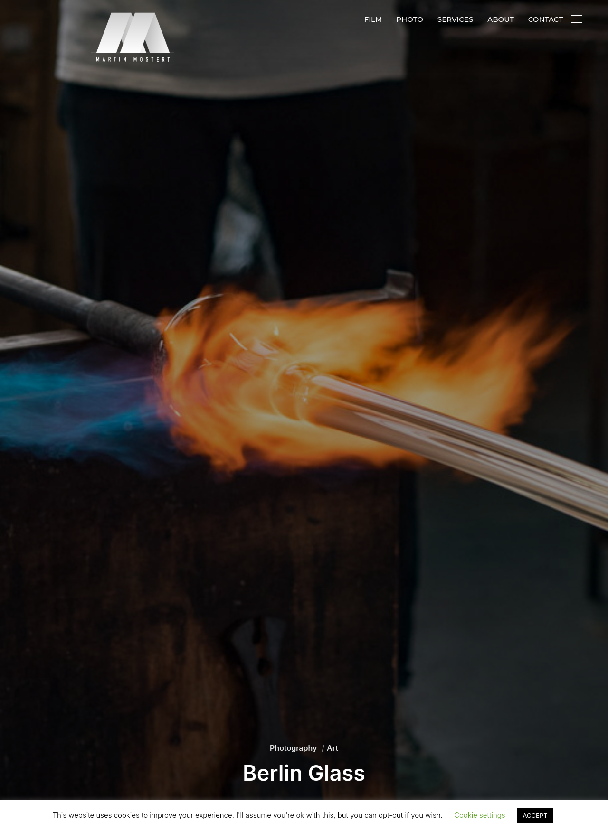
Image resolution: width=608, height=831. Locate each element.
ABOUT (500, 19)
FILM (373, 19)
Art (332, 748)
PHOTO (409, 19)
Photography (293, 748)
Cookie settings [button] (479, 815)
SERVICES (455, 19)
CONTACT (545, 19)
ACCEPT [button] (535, 815)
